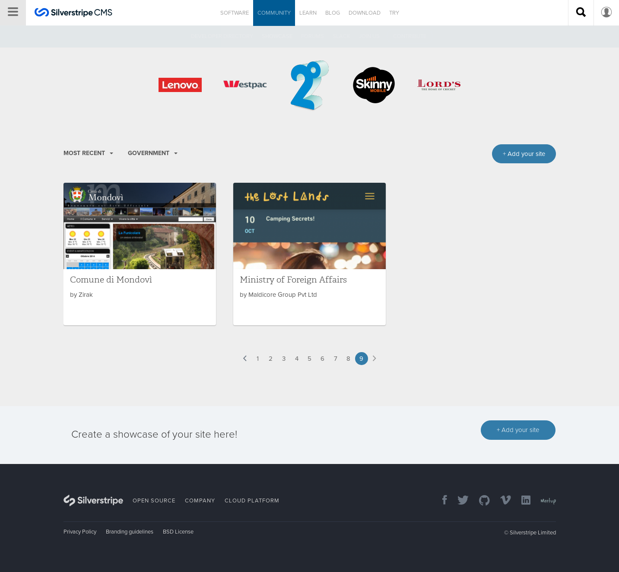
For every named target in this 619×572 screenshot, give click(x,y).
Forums (312, 36)
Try (394, 13)
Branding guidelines (129, 531)
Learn (308, 13)
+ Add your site (518, 430)
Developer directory (222, 36)
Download (365, 13)
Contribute (409, 36)
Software (234, 13)
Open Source (154, 500)
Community (274, 13)
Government (153, 153)
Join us (369, 36)
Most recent (88, 153)
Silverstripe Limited (533, 532)
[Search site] (581, 13)
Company (200, 500)
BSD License (178, 531)
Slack (341, 36)
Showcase (277, 36)
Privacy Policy (79, 531)
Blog (332, 13)
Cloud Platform (252, 500)
